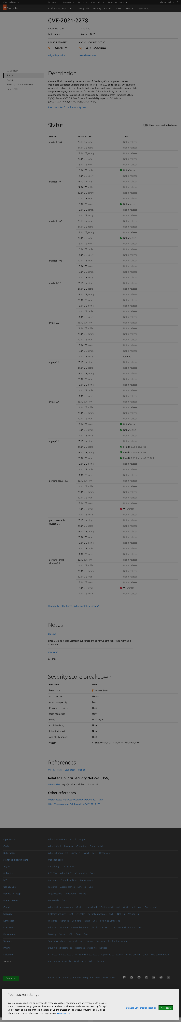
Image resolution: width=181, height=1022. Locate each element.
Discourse (100, 941)
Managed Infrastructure (87, 954)
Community (81, 873)
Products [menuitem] (52, 2)
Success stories (67, 887)
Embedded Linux (69, 880)
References (12, 89)
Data (54, 954)
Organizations (55, 893)
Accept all (166, 1007)
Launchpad (70, 769)
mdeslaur (53, 652)
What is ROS (66, 873)
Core (78, 934)
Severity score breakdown (20, 84)
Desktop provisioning (86, 948)
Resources (104, 853)
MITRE (51, 769)
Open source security (112, 954)
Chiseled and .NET (100, 927)
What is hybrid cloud (110, 907)
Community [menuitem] (96, 2)
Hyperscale (53, 900)
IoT (5, 880)
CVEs (118, 8)
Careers (77, 977)
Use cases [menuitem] (67, 2)
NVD (59, 769)
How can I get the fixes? (60, 606)
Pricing (89, 941)
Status (10, 75)
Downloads (9, 934)
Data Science (68, 866)
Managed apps (55, 859)
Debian (81, 769)
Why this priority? (57, 55)
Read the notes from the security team (67, 107)
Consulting (81, 846)
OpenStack (9, 839)
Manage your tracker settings (141, 1007)
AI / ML (7, 866)
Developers (70, 893)
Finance (100, 961)
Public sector (80, 961)
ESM (72, 8)
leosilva (52, 634)
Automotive (54, 961)
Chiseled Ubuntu (79, 927)
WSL (71, 934)
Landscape (8, 920)
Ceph (6, 846)
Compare (76, 920)
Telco (91, 961)
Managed (69, 846)
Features (52, 887)
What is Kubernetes (58, 853)
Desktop (52, 934)
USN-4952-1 (54, 784)
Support (82, 839)
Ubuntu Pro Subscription (60, 948)
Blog (85, 977)
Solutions (8, 954)
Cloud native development (156, 954)
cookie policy (63, 1013)
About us (52, 977)
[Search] (177, 2)
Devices (103, 948)
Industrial (67, 961)
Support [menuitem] (81, 2)
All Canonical (165, 2)
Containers (9, 927)
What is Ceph (54, 846)
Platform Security (57, 8)
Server (62, 934)
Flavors (82, 893)
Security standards (102, 8)
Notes (10, 80)
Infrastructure (66, 954)
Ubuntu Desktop (12, 893)
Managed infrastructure (15, 859)
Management (87, 880)
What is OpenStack (57, 839)
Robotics (8, 873)
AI (49, 954)
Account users (76, 941)
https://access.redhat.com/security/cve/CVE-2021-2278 (76, 799)
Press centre (109, 977)
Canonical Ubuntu (11, 2)
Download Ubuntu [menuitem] (116, 2)
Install (73, 839)
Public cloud (151, 907)
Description (12, 71)
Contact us (11, 978)
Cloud (6, 907)
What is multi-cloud (132, 907)
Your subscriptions (57, 941)
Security (7, 914)
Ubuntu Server (10, 900)
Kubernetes (9, 853)
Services (81, 887)
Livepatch (84, 8)
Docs (92, 846)
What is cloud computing (60, 907)
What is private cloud (86, 907)
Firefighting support (118, 941)
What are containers (58, 927)
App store (53, 880)
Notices (129, 8)
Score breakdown (87, 55)
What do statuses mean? (86, 606)
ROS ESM (52, 873)
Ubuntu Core (10, 887)
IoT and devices (132, 954)
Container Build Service (123, 927)
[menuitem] (166, 2)
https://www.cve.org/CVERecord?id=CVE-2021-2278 (74, 804)
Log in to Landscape (110, 920)
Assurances (143, 8)
